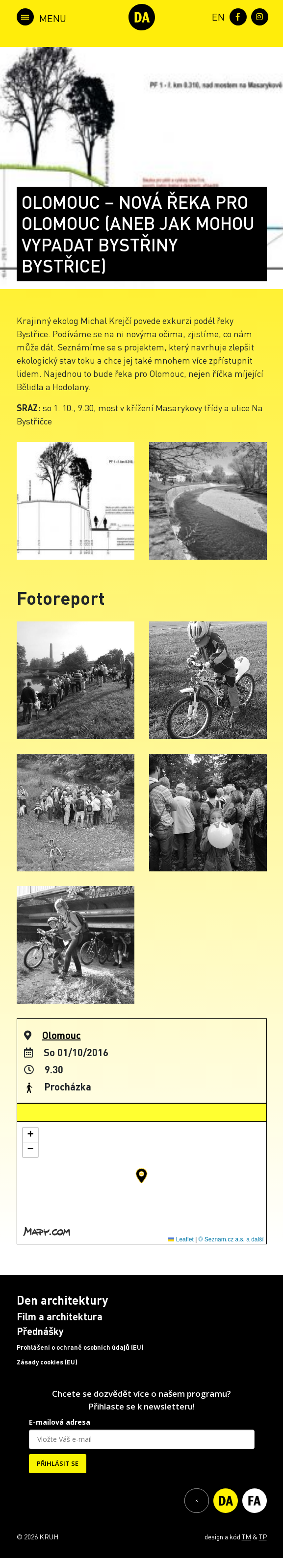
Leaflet (180, 1239)
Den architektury (62, 1300)
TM (246, 1536)
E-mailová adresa (59, 1422)
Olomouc (61, 1035)
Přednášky (40, 1331)
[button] (141, 1175)
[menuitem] (216, 16)
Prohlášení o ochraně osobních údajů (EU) (80, 1347)
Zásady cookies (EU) (47, 1362)
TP (263, 1536)
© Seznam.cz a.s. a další (231, 1239)
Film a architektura (60, 1316)
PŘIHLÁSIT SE (57, 1463)
